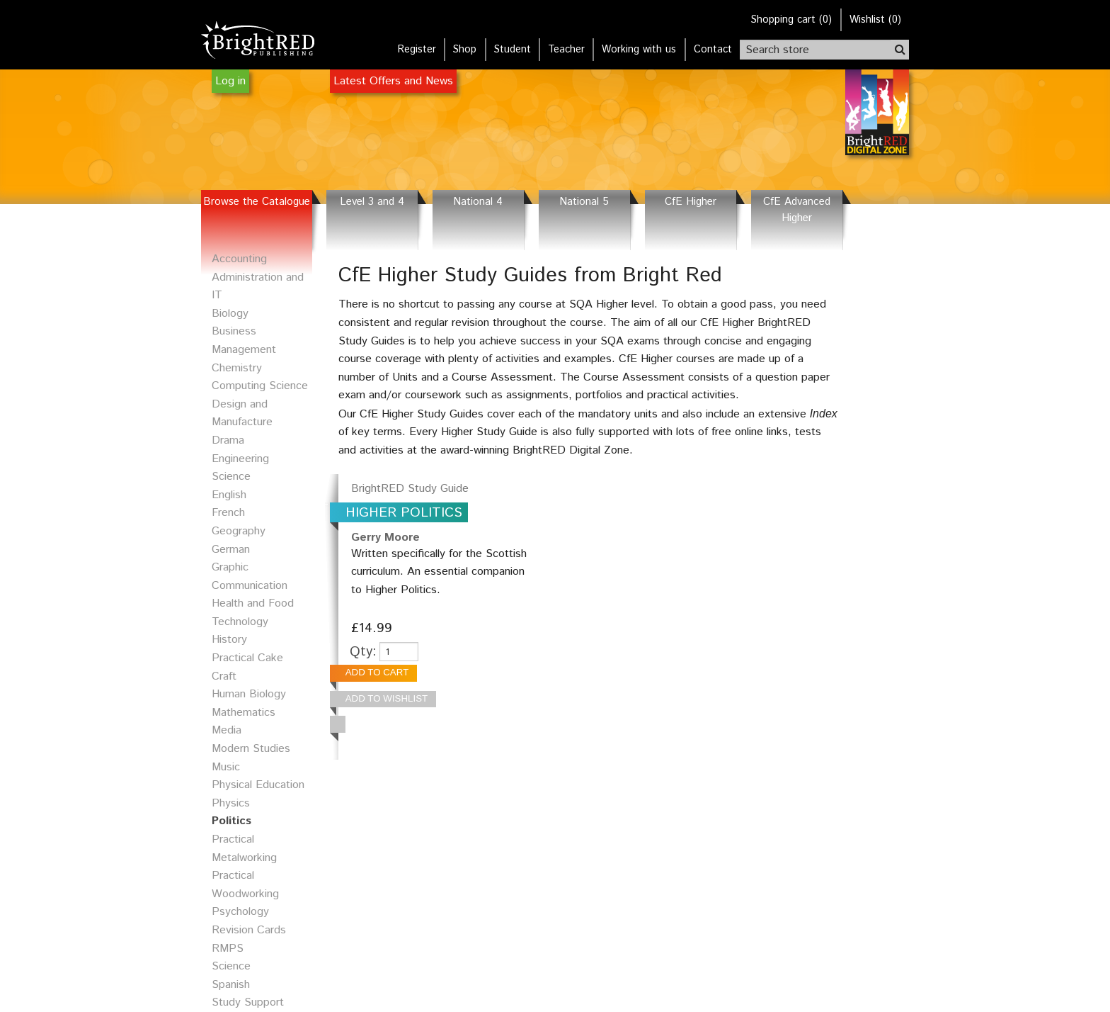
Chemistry (237, 368)
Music (226, 767)
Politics (231, 821)
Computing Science (260, 386)
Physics (231, 803)
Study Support (248, 1002)
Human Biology (249, 694)
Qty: (363, 651)
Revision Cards (249, 930)
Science (231, 966)
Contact (713, 50)
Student (512, 50)
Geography (238, 531)
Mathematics (243, 712)
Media (226, 730)
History (229, 639)
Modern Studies (251, 749)
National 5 (584, 202)
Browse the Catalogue (256, 202)
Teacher (566, 50)
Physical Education (258, 785)
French (228, 513)
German (231, 549)
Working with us (639, 50)
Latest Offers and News (393, 81)
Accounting (239, 259)
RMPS (228, 948)
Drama (228, 440)
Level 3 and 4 (372, 202)
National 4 (478, 202)
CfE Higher (690, 202)
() (791, 20)
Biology (230, 313)
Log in (230, 81)
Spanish (231, 985)
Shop (464, 50)
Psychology (240, 912)
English (229, 495)
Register (417, 50)
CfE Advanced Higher (796, 210)
